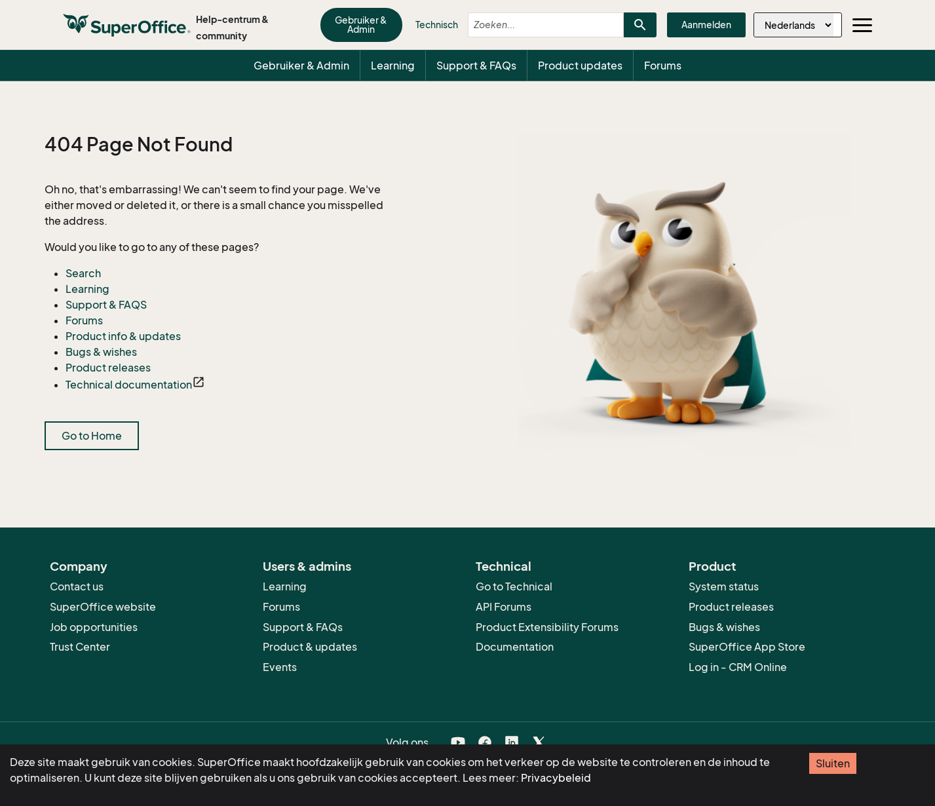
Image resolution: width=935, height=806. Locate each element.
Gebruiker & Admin (361, 24)
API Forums (503, 606)
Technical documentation (129, 384)
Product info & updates (123, 336)
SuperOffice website (103, 606)
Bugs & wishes (101, 351)
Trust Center (80, 646)
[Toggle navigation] (862, 24)
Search (83, 273)
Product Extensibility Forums (547, 627)
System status (724, 586)
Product (712, 566)
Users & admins (307, 566)
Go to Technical (514, 586)
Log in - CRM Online (738, 667)
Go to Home (92, 435)
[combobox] (534, 25)
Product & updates (310, 646)
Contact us (77, 586)
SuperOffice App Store (747, 646)
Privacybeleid (556, 777)
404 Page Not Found (139, 145)
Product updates (580, 65)
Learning (393, 65)
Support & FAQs (476, 65)
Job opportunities (94, 627)
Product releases (108, 367)
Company (78, 566)
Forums (662, 65)
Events (280, 667)
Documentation (515, 646)
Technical (503, 566)
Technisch (436, 24)
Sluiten (833, 763)
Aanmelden (706, 24)
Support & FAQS (106, 304)
